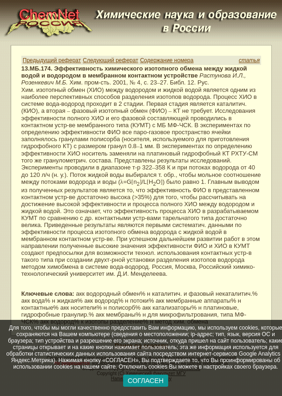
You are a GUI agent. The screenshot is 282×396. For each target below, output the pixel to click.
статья (249, 60)
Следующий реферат (110, 60)
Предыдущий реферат (52, 60)
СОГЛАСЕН (146, 380)
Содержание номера (166, 60)
